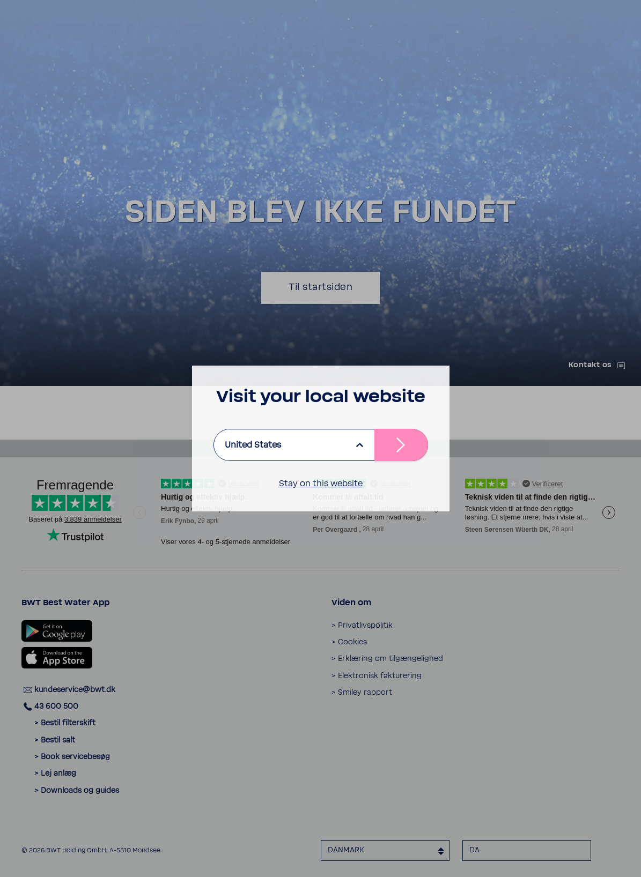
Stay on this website (321, 483)
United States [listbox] (253, 445)
